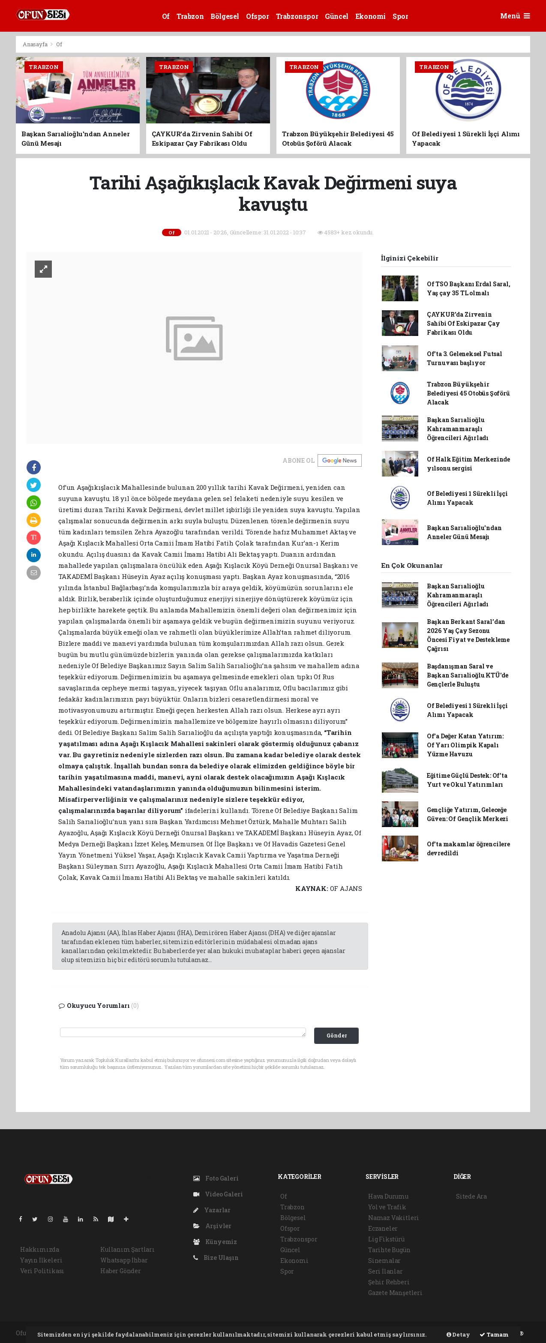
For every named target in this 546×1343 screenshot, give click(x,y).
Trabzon (190, 16)
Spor (400, 16)
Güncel (336, 16)
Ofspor (257, 16)
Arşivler (212, 1226)
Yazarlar (212, 1210)
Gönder (337, 1035)
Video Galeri (218, 1194)
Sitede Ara (471, 1196)
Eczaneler (383, 1228)
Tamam (494, 1334)
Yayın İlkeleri (41, 1260)
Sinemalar (384, 1260)
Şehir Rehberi (389, 1282)
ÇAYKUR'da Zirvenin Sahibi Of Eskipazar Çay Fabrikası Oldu (463, 323)
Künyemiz (215, 1242)
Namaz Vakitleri (393, 1218)
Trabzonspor (297, 16)
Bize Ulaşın (216, 1257)
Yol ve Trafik (387, 1207)
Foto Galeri (216, 1178)
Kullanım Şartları (127, 1249)
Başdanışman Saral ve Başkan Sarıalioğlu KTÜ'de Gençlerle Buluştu (467, 675)
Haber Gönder (120, 1271)
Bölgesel (224, 16)
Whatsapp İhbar (123, 1260)
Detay (458, 1334)
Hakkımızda (39, 1249)
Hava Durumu (388, 1196)
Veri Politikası (42, 1271)
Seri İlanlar (385, 1271)
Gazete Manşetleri (395, 1293)
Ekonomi (370, 16)
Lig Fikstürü (386, 1239)
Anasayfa (35, 44)
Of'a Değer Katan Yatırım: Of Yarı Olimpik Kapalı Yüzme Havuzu (465, 745)
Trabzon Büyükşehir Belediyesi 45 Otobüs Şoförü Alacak (468, 393)
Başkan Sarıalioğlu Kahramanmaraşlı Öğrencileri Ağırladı (458, 429)
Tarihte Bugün (389, 1250)
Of (166, 16)
